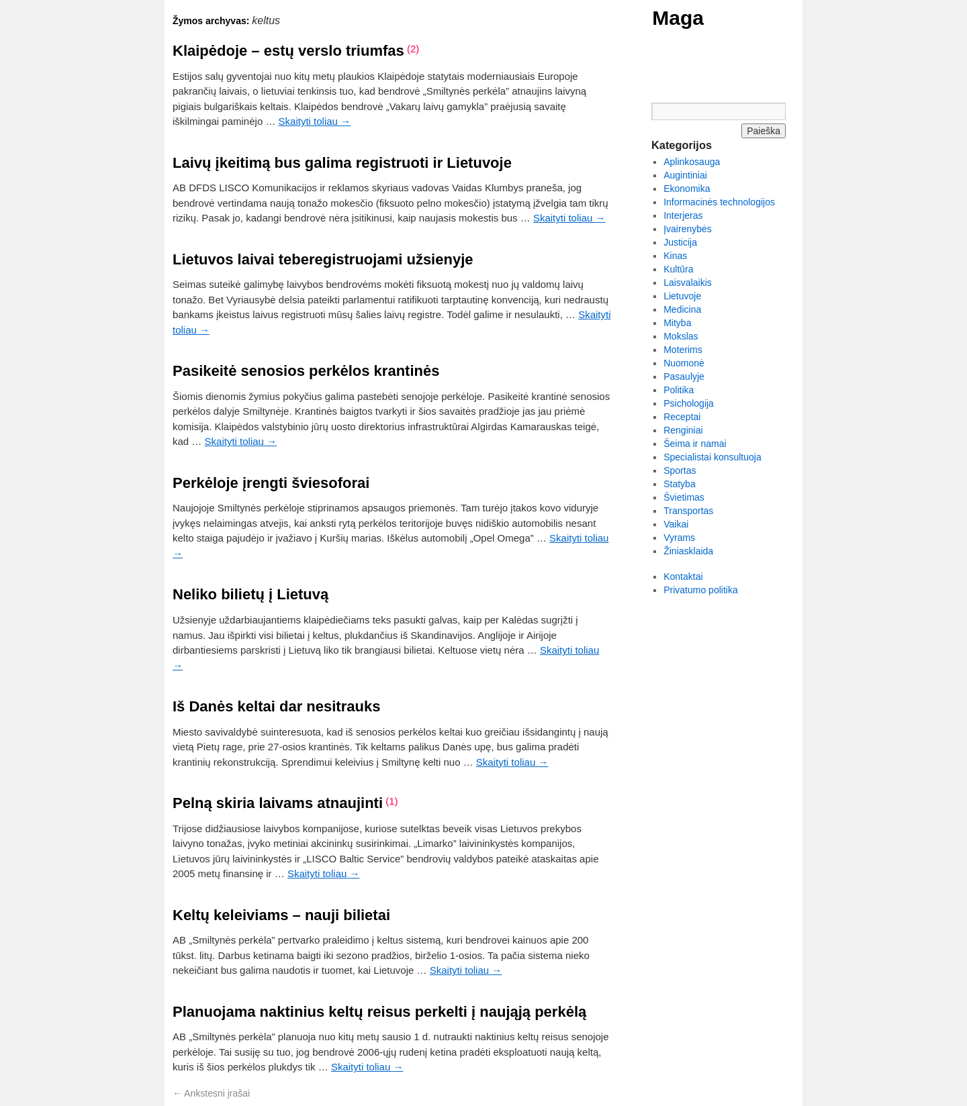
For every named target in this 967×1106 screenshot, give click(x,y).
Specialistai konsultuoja (712, 457)
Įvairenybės (687, 228)
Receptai (681, 416)
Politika (678, 390)
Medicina (682, 309)
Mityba (677, 322)
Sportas (679, 470)
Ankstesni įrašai (211, 1093)
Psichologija (688, 403)
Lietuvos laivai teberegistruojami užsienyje (323, 259)
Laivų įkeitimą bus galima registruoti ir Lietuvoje (342, 162)
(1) (391, 801)
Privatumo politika (700, 590)
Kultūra (678, 269)
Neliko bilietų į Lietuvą (250, 594)
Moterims (682, 349)
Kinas (675, 255)
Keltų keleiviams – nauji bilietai (281, 915)
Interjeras (682, 215)
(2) (413, 48)
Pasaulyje (683, 376)
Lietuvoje (682, 296)
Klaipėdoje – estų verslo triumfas (288, 50)
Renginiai (682, 430)
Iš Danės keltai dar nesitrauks (276, 706)
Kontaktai (682, 576)
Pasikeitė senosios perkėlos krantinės (306, 370)
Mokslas (680, 336)
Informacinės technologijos (719, 202)
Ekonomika (686, 188)
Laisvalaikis (687, 282)
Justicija (680, 242)
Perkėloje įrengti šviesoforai (271, 482)
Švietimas (683, 497)
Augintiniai (685, 175)
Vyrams (679, 537)
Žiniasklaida (688, 551)
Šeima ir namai (694, 443)
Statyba (679, 484)
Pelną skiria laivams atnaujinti (278, 803)
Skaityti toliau (315, 121)
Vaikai (675, 524)
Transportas (688, 510)
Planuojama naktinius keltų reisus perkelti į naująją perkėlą (379, 1011)
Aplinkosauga (691, 161)
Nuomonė (683, 363)
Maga (678, 18)
